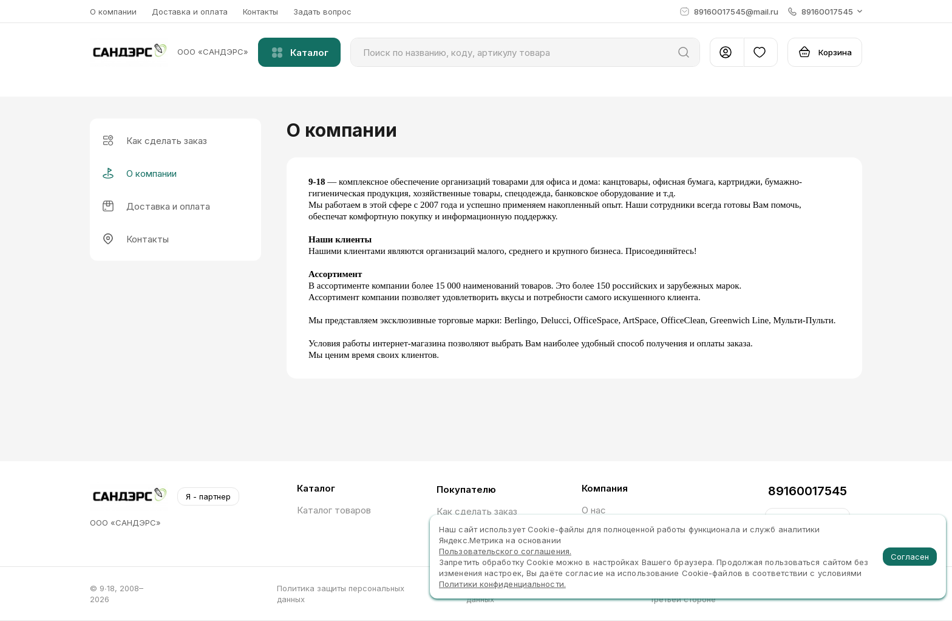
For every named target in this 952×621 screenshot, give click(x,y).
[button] (825, 11)
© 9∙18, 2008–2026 (116, 593)
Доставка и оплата (190, 11)
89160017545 (807, 491)
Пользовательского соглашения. (505, 551)
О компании (113, 11)
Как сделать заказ (477, 511)
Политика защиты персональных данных (340, 593)
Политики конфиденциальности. (502, 584)
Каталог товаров (334, 510)
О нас (594, 510)
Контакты (260, 11)
